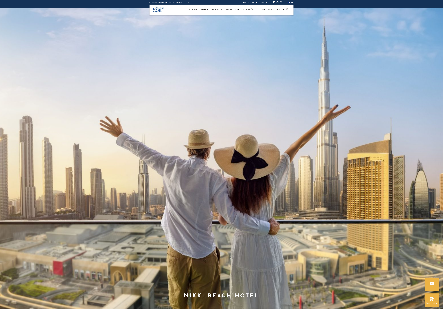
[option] (221, 154)
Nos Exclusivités (245, 9)
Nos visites (204, 9)
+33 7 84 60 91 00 (183, 2)
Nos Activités (217, 9)
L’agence (193, 9)
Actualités (247, 2)
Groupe (271, 9)
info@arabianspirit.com (161, 2)
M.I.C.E (279, 9)
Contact (262, 2)
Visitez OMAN (260, 9)
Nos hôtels (230, 9)
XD (287, 9)
